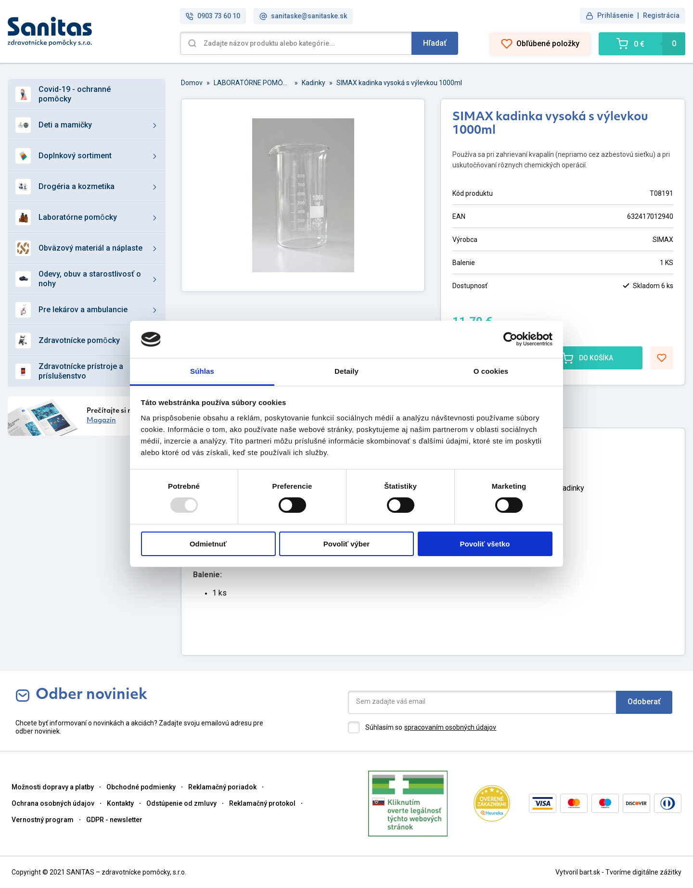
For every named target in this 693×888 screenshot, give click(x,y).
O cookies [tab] (491, 371)
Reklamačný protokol (262, 803)
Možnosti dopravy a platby (53, 787)
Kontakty (120, 803)
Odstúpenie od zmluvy (181, 803)
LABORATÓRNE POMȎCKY (252, 83)
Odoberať (644, 701)
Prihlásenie (615, 15)
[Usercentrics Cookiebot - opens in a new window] (510, 339)
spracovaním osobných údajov (450, 727)
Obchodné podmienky (141, 787)
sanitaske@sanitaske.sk (303, 16)
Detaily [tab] (346, 371)
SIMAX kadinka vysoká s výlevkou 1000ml (399, 83)
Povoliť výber (346, 544)
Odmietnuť (208, 544)
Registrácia (661, 15)
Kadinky (313, 83)
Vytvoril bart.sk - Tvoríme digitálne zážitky (618, 872)
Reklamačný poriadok (222, 787)
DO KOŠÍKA (587, 358)
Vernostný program (43, 820)
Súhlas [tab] (202, 371)
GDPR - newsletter (114, 820)
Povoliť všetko (485, 544)
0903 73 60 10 (213, 16)
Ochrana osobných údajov (53, 803)
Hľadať (435, 43)
